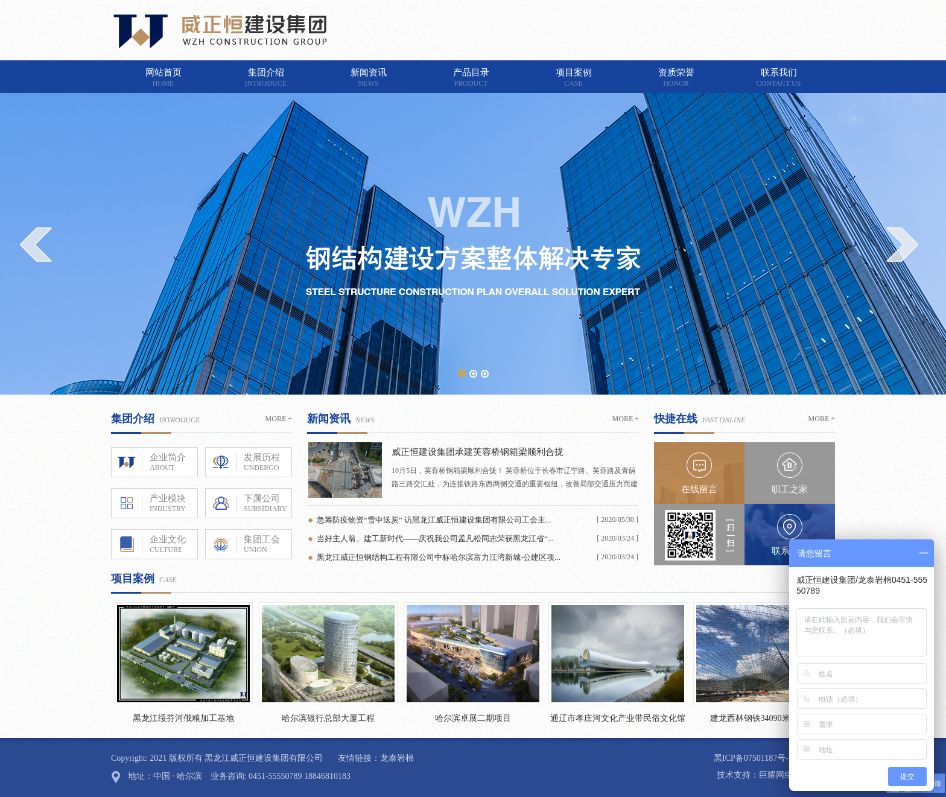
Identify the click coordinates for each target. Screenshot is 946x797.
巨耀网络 (776, 775)
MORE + (278, 418)
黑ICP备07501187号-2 (753, 758)
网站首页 (163, 78)
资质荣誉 (676, 78)
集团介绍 (266, 78)
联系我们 (779, 78)
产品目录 (471, 78)
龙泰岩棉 (397, 758)
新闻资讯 (368, 78)
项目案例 (573, 78)
